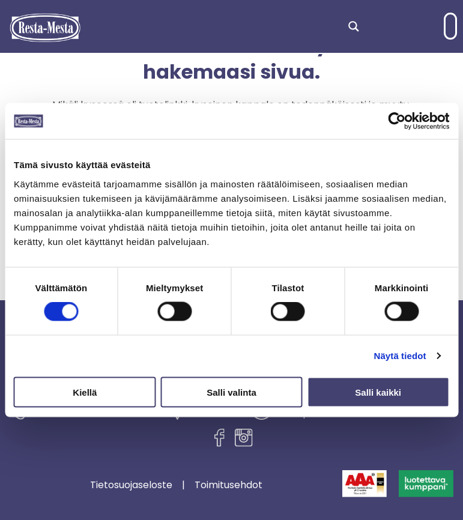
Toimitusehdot (228, 485)
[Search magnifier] (353, 26)
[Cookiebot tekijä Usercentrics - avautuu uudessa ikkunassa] (396, 121)
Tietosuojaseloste (131, 485)
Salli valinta (231, 392)
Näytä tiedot (400, 356)
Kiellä (85, 392)
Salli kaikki (378, 392)
